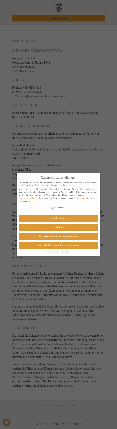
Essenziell (57, 208)
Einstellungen (79, 198)
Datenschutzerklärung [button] (64, 252)
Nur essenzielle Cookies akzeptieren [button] (58, 236)
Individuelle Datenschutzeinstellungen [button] (58, 245)
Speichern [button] (58, 227)
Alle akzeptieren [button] (58, 218)
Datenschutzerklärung (28, 198)
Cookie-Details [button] (51, 252)
